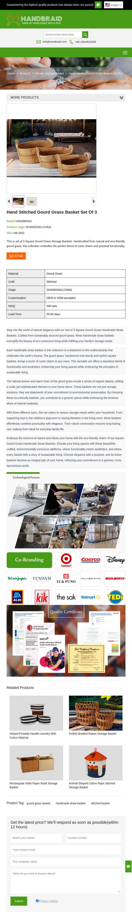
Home (11, 73)
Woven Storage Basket (49, 73)
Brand (11, 221)
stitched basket (100, 803)
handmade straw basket (70, 803)
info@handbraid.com (55, 41)
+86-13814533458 (85, 41)
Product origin (16, 227)
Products (25, 73)
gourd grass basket (38, 803)
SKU (10, 233)
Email (16, 256)
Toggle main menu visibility (125, 51)
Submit (18, 901)
